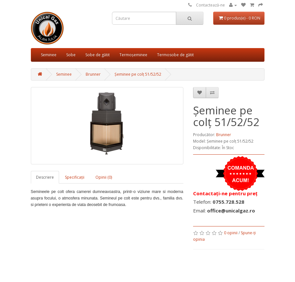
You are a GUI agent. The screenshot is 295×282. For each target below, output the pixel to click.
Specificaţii (74, 177)
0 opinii (231, 233)
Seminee (48, 55)
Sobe (71, 55)
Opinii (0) (103, 177)
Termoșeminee (133, 55)
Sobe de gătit (97, 55)
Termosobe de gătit (175, 55)
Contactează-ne (210, 5)
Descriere (45, 177)
